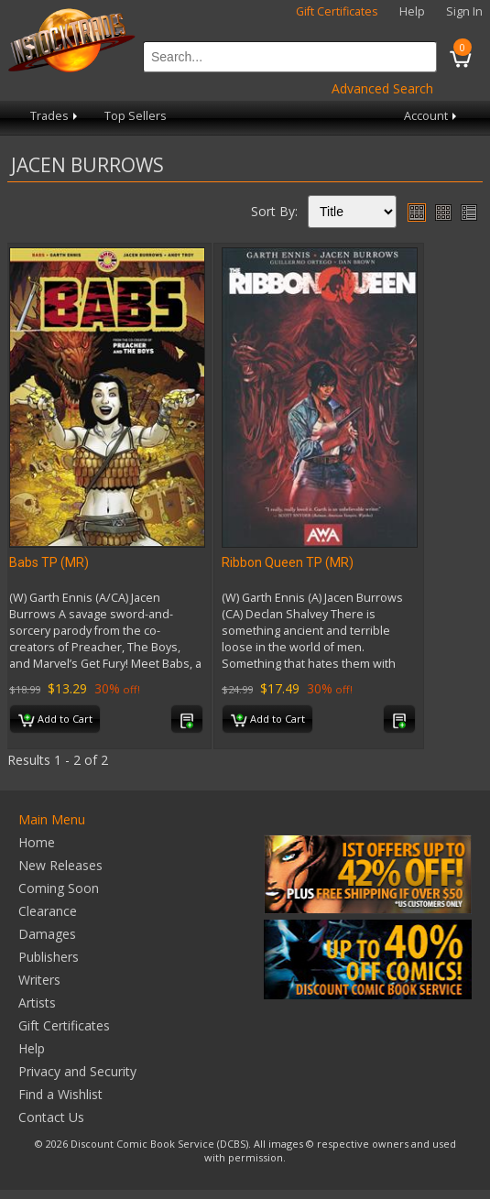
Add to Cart (55, 720)
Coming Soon (58, 888)
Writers (39, 979)
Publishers (48, 956)
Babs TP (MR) (49, 562)
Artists (37, 1002)
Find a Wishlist (60, 1094)
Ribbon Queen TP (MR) (288, 562)
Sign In (464, 11)
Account (432, 116)
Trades (55, 116)
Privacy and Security (77, 1071)
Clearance (47, 911)
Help (412, 11)
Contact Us (51, 1117)
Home (36, 842)
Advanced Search (382, 88)
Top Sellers (135, 116)
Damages (47, 934)
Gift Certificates (337, 11)
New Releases (60, 865)
